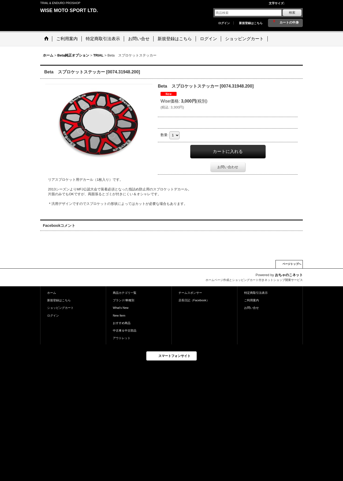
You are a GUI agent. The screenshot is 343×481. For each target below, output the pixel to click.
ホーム (51, 292)
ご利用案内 (251, 300)
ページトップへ (291, 263)
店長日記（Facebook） (193, 300)
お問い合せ (251, 307)
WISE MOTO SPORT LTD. (69, 10)
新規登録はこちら (251, 23)
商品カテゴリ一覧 (124, 292)
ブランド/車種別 (123, 300)
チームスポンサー (190, 292)
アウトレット (122, 338)
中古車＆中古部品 (124, 330)
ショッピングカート (60, 307)
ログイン (224, 23)
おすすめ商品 (122, 323)
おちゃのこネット (289, 275)
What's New (121, 307)
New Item (119, 315)
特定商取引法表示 (256, 292)
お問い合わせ (227, 167)
